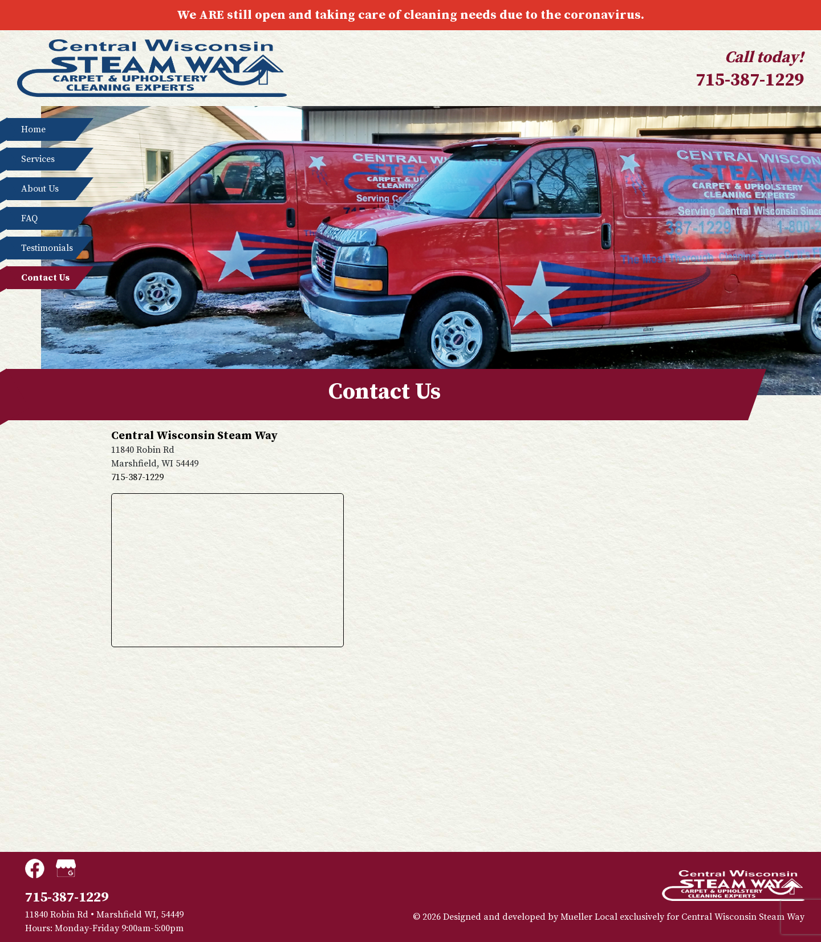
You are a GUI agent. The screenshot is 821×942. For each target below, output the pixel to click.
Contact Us (41, 277)
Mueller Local (588, 917)
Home (41, 129)
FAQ (41, 218)
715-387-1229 (750, 80)
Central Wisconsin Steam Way (742, 917)
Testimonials (41, 248)
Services (41, 159)
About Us (41, 188)
